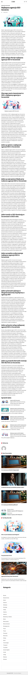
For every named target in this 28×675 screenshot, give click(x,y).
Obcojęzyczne (6, 626)
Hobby (4, 609)
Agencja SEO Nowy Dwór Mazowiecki (9, 576)
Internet (5, 614)
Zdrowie (5, 659)
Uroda (4, 652)
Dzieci (4, 600)
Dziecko (5, 602)
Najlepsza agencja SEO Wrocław (17, 416)
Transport (5, 645)
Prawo (4, 631)
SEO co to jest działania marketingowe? (10, 534)
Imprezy (5, 612)
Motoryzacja (6, 621)
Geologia (5, 607)
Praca (4, 628)
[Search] (26, 1)
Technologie (6, 642)
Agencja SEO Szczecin (15, 400)
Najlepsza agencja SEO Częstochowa (18, 424)
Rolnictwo (5, 635)
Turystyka (5, 647)
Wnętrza (5, 657)
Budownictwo (6, 597)
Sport (4, 640)
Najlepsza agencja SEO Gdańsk (16, 433)
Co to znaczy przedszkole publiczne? (9, 504)
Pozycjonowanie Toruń (6, 555)
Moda (4, 619)
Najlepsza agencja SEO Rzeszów (17, 408)
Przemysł (5, 633)
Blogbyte (19, 673)
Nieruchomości (6, 623)
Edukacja (5, 604)
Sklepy (4, 638)
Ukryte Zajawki (6, 649)
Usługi (4, 654)
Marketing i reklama (5, 5)
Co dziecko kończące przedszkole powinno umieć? (12, 487)
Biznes (4, 595)
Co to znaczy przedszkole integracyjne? (10, 470)
